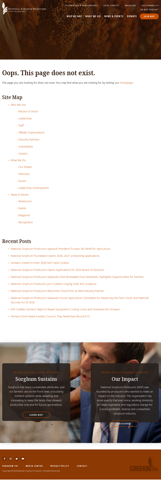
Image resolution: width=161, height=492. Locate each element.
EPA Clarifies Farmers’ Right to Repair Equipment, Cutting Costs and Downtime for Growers (65, 309)
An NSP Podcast (150, 9)
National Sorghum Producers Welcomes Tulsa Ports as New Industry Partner (57, 291)
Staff (21, 125)
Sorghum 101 (10, 478)
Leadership (25, 118)
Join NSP (149, 16)
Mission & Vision (28, 111)
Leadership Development (33, 188)
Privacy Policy (59, 478)
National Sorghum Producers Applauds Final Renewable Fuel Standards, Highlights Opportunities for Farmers (77, 277)
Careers (23, 154)
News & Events (113, 16)
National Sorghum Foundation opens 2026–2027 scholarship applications (55, 256)
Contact (82, 478)
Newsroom (25, 201)
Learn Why (36, 415)
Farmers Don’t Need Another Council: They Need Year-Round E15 (50, 316)
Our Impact (25, 167)
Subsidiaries (25, 146)
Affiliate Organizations (31, 132)
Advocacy (24, 174)
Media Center (34, 478)
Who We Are (74, 16)
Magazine (130, 5)
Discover (125, 423)
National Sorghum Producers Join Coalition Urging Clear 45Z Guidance (53, 284)
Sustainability (150, 5)
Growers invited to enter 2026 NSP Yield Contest (40, 263)
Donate (132, 16)
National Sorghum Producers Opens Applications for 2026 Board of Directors (57, 270)
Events (22, 208)
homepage (126, 83)
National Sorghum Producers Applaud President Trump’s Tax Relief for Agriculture (60, 249)
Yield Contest (112, 5)
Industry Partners (28, 139)
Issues (22, 181)
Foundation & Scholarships (82, 5)
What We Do (93, 16)
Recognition (25, 222)
